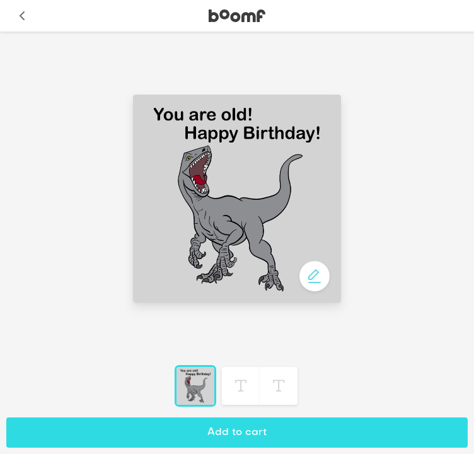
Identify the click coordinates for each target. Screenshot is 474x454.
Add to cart (237, 433)
